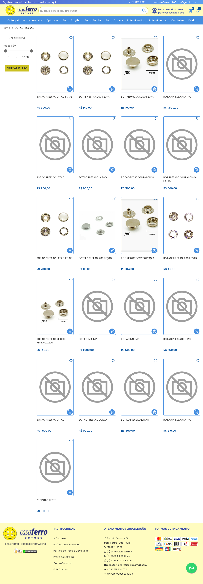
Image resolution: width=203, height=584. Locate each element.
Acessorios (36, 20)
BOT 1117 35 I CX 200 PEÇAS (94, 96)
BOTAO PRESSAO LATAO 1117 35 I (55, 258)
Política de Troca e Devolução (71, 550)
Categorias (16, 20)
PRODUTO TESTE (46, 500)
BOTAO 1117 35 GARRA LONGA (138, 177)
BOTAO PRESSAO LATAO (177, 96)
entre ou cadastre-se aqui (40, 2)
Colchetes (177, 20)
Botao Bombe (93, 20)
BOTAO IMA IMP (88, 339)
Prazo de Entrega (63, 557)
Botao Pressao (158, 20)
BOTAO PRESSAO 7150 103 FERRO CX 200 (51, 341)
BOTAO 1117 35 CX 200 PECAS (180, 258)
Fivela (192, 20)
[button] (17, 38)
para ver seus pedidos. (171, 11)
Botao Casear (114, 20)
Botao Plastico (136, 20)
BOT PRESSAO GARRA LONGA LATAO (180, 179)
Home (8, 28)
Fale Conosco (61, 569)
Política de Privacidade (66, 544)
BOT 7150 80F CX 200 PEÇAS (137, 258)
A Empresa (59, 538)
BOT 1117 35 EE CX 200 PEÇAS (95, 258)
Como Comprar (62, 563)
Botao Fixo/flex (72, 20)
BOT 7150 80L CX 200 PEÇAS (137, 96)
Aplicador (53, 20)
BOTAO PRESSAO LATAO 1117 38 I (55, 96)
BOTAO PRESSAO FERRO (177, 339)
